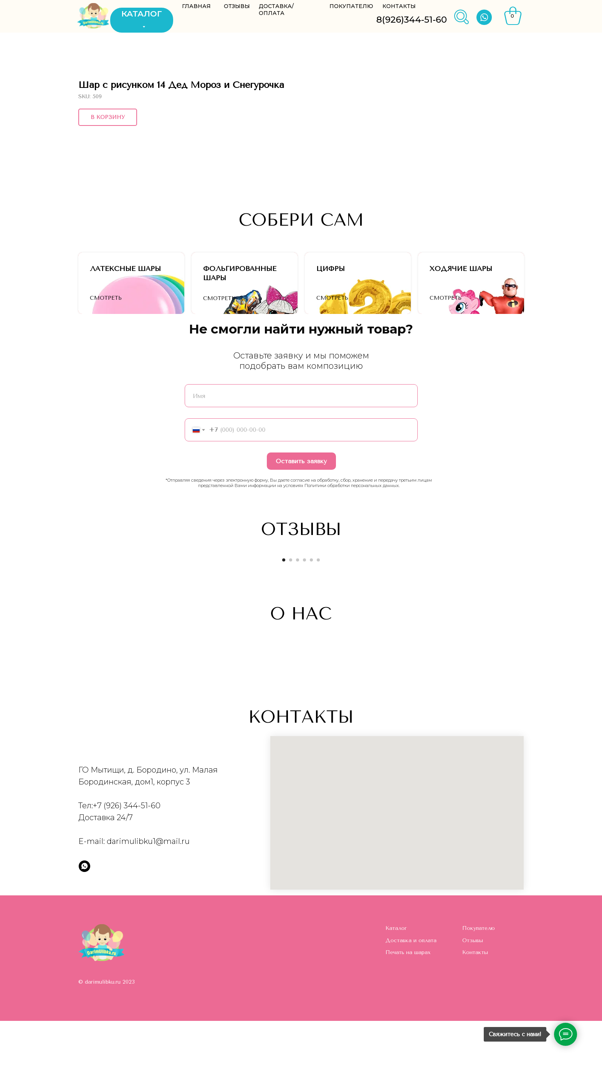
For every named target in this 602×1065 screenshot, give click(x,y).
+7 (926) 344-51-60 (126, 849)
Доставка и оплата (411, 984)
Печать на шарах (407, 996)
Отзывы (472, 984)
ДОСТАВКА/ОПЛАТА (276, 10)
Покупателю (478, 972)
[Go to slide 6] (318, 604)
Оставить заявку (301, 505)
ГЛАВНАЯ (196, 6)
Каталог (396, 972)
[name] (301, 439)
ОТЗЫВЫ (237, 6)
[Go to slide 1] (283, 604)
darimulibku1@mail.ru (148, 885)
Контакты (475, 996)
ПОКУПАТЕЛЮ (351, 6)
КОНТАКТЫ (399, 6)
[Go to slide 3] (297, 604)
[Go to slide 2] (290, 604)
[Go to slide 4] (304, 604)
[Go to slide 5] (311, 604)
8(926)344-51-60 (411, 19)
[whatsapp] (84, 910)
